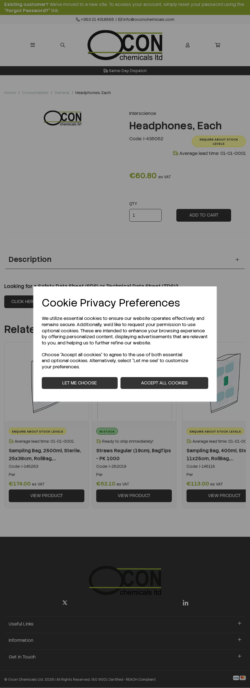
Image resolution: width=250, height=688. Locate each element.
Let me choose (79, 383)
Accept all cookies (164, 383)
